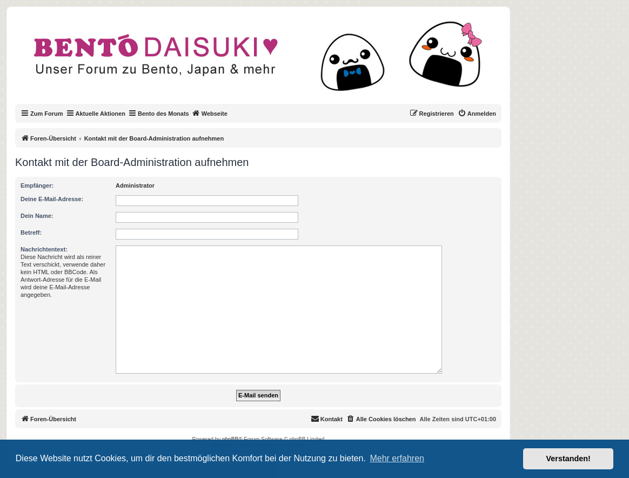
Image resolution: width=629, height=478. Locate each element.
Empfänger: (37, 185)
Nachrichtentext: (44, 249)
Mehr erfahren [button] (397, 458)
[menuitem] (477, 113)
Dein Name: (37, 216)
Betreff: (31, 232)
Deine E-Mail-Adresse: (52, 199)
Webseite (209, 113)
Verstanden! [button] (568, 458)
